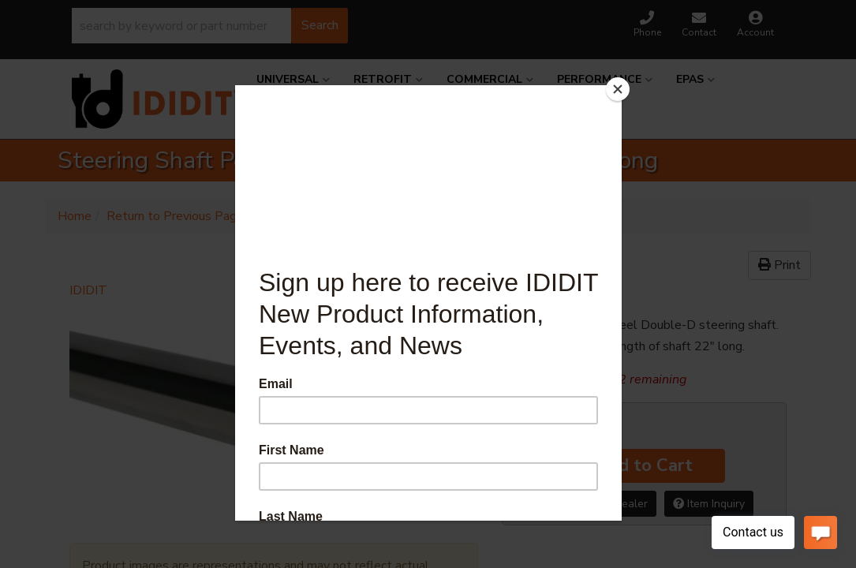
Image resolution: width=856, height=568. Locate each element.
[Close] (618, 89)
